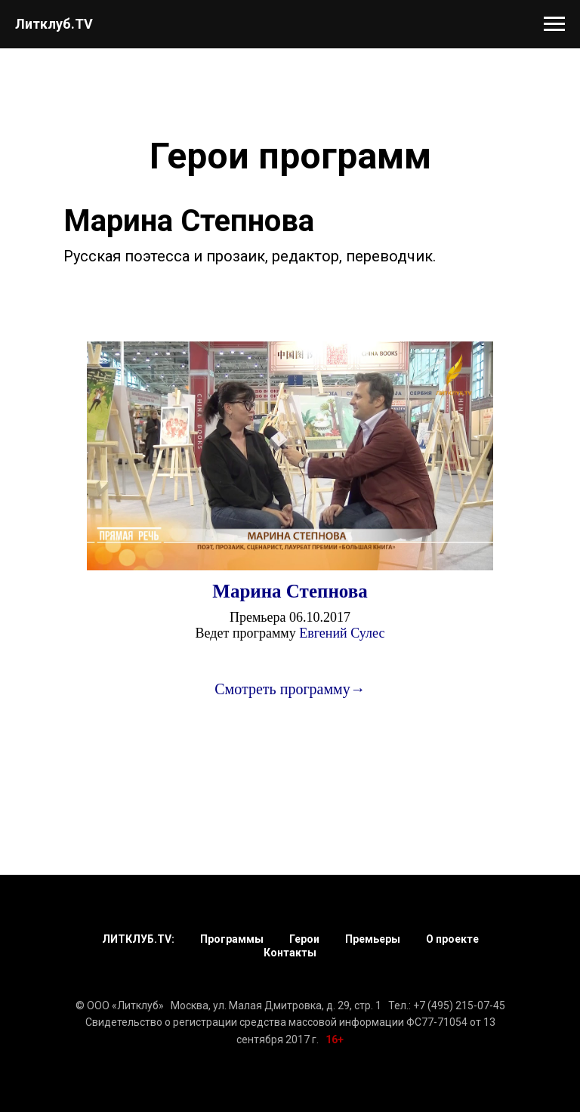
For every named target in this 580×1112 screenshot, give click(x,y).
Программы (232, 939)
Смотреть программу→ (290, 689)
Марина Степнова (289, 591)
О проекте (452, 939)
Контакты (290, 953)
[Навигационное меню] (554, 24)
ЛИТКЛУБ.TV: (138, 939)
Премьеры (372, 939)
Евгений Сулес (341, 633)
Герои (304, 939)
